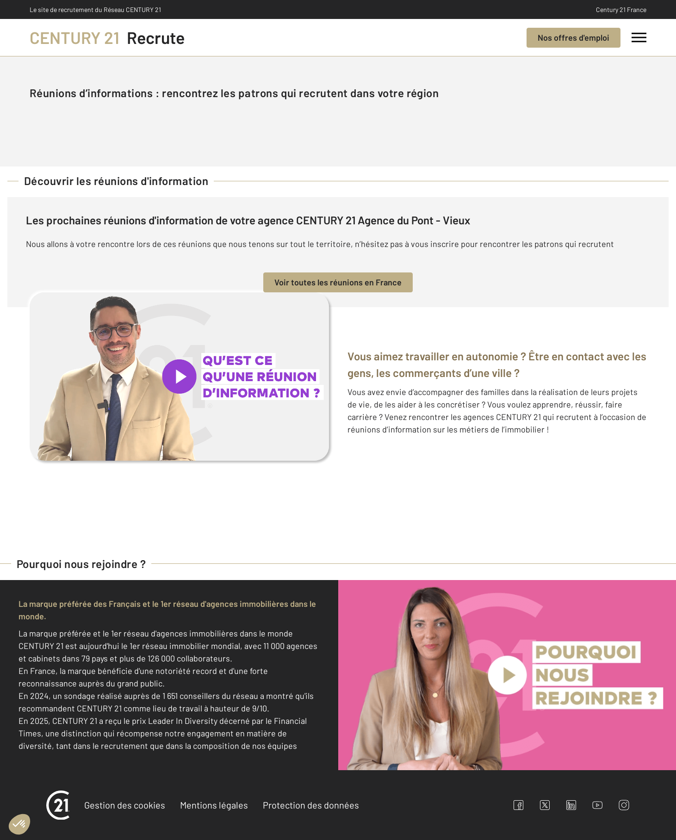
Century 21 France (621, 9)
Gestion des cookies (124, 804)
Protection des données (311, 804)
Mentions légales (214, 804)
